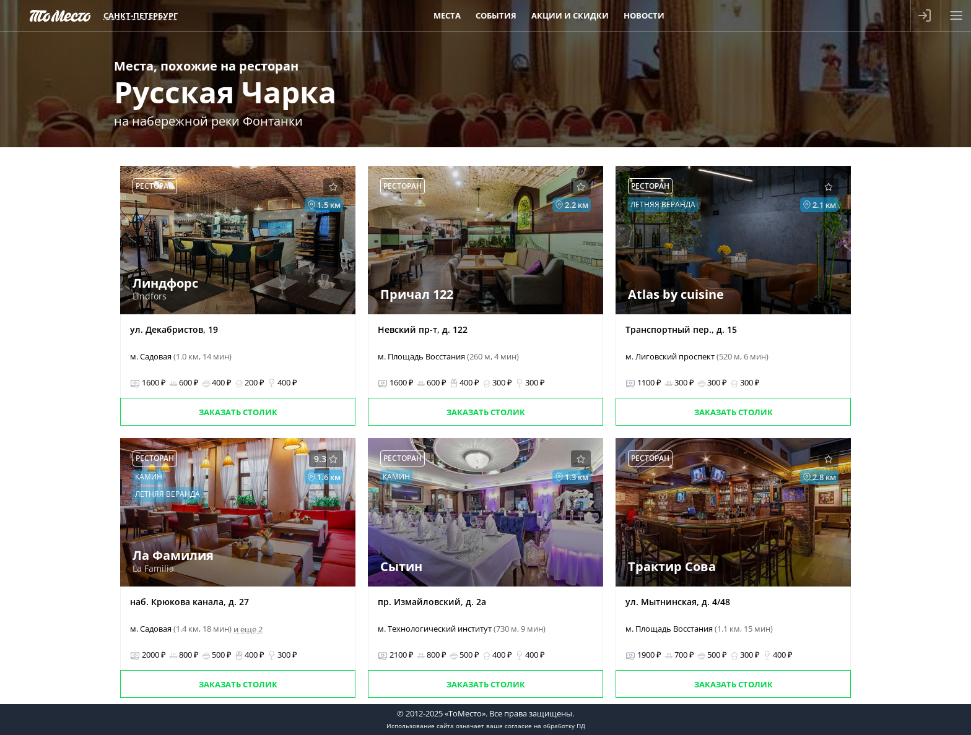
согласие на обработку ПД (545, 725)
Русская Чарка (225, 92)
